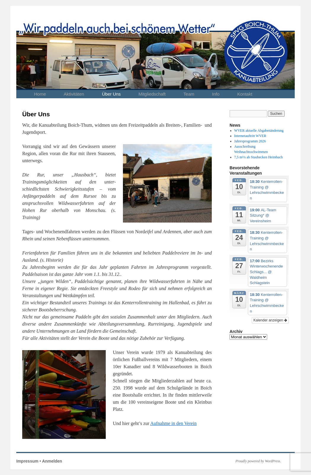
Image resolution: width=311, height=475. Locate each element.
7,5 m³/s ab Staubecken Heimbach (258, 157)
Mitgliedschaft (152, 93)
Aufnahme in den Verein (173, 423)
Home (40, 93)
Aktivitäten (74, 93)
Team (188, 93)
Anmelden (52, 461)
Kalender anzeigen (270, 320)
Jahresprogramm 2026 (250, 141)
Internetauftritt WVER (250, 136)
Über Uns (111, 93)
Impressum (27, 461)
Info (215, 93)
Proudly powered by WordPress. (258, 461)
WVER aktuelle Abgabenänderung (259, 130)
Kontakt (244, 93)
